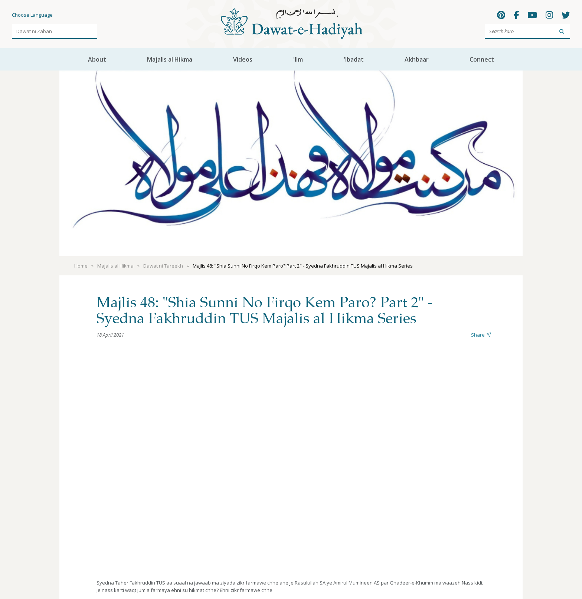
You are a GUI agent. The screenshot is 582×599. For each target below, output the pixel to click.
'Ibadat (354, 59)
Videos (242, 59)
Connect (482, 59)
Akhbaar (417, 59)
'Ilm (298, 59)
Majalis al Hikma (169, 59)
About (97, 59)
